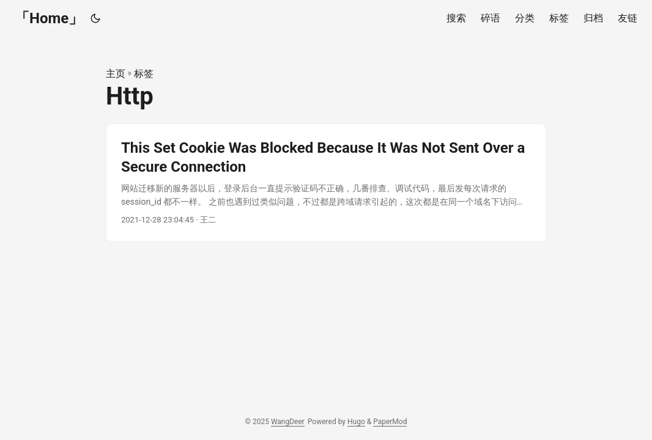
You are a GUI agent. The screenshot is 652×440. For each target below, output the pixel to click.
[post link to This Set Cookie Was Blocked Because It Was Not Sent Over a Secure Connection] (326, 182)
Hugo (356, 421)
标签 (144, 73)
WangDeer (288, 421)
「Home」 (49, 18)
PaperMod (390, 421)
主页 (115, 73)
